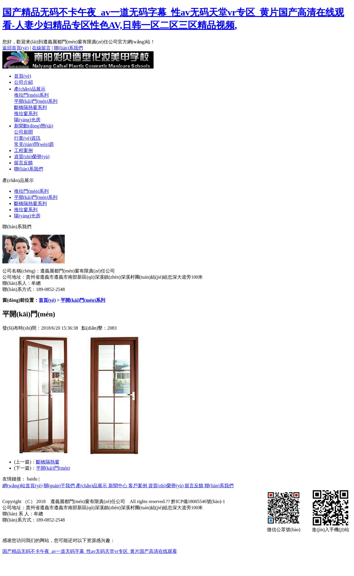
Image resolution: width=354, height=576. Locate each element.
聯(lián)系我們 (68, 47)
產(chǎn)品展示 (29, 88)
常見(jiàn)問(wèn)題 (34, 144)
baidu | (33, 478)
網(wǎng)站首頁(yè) (22, 485)
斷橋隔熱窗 (47, 461)
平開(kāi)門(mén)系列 (35, 101)
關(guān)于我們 (60, 485)
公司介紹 (23, 82)
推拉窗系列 (26, 113)
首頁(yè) (22, 76)
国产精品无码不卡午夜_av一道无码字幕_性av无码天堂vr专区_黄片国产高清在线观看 (89, 551)
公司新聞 (23, 131)
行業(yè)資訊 (27, 138)
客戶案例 (138, 485)
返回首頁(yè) (15, 47)
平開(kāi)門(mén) (53, 468)
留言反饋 (23, 162)
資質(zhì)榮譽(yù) (32, 156)
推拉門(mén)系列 (31, 95)
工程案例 (23, 150)
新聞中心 (118, 485)
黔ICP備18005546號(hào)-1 (197, 501)
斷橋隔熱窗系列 (30, 107)
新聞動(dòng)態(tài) (33, 125)
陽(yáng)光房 (27, 119)
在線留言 (41, 47)
